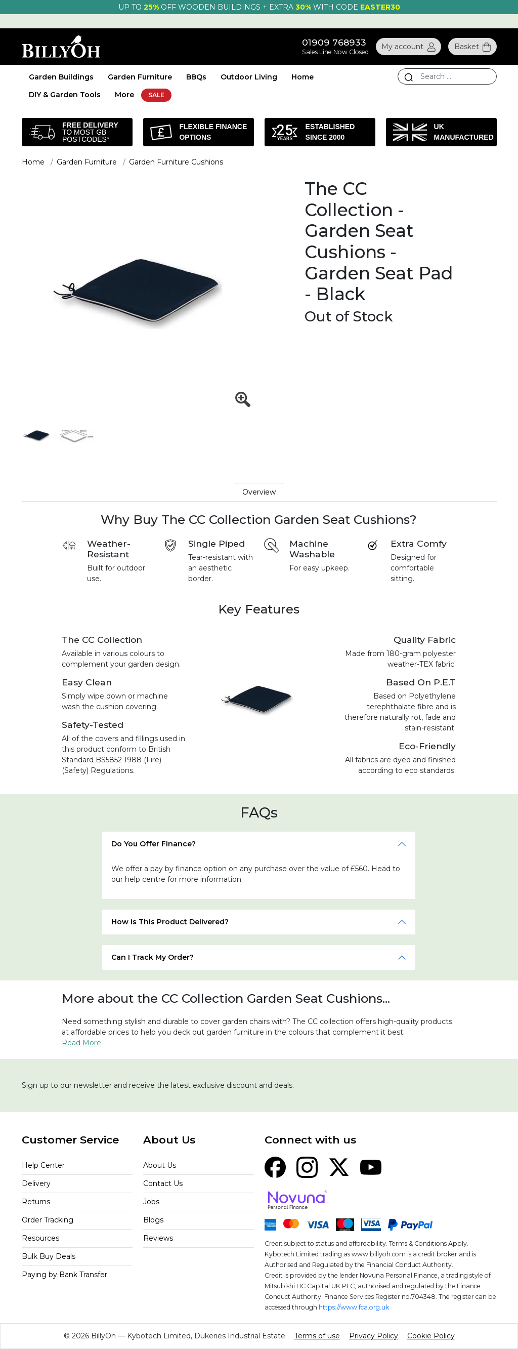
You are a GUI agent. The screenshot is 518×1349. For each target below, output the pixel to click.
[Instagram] (307, 1166)
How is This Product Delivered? (170, 921)
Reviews (158, 1238)
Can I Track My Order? (152, 957)
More (124, 94)
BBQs (196, 76)
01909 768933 (334, 42)
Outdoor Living (249, 76)
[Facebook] (275, 1166)
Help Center (43, 1165)
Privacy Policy (373, 1335)
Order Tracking (47, 1219)
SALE (156, 95)
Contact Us (163, 1183)
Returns (36, 1201)
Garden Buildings (61, 76)
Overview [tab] (259, 492)
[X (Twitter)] (339, 1166)
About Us (159, 1165)
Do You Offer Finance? (153, 843)
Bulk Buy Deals (48, 1256)
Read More (81, 1042)
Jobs (151, 1201)
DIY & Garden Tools (65, 94)
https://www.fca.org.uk (354, 1307)
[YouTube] (370, 1166)
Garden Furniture (140, 76)
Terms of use (317, 1335)
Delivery (36, 1183)
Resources (40, 1238)
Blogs (153, 1219)
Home (302, 76)
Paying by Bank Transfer (64, 1274)
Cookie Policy (431, 1335)
